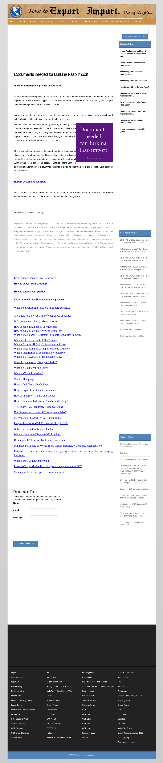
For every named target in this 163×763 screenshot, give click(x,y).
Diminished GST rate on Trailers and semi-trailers (41, 440)
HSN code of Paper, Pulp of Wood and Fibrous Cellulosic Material (133, 496)
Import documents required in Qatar (132, 130)
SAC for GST (52, 719)
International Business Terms (23, 710)
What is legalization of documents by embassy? (39, 352)
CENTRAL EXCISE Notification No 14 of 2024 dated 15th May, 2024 (135, 259)
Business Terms (53, 700)
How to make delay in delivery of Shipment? (38, 330)
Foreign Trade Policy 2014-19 (130, 696)
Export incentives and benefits (94, 682)
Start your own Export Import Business (98, 687)
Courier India (16, 738)
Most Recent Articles (128, 233)
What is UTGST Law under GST (31, 460)
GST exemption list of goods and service (36, 321)
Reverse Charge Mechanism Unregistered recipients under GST (48, 466)
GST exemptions (54, 724)
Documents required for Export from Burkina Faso (133, 112)
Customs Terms (88, 705)
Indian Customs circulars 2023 (130, 733)
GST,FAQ (122, 714)
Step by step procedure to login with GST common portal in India (134, 514)
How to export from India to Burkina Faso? (131, 121)
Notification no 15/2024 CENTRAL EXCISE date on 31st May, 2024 (133, 250)
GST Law (86, 714)
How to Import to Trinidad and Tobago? (35, 395)
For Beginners (88, 673)
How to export (88, 696)
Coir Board (124, 453)
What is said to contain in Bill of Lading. (36, 340)
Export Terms (52, 705)
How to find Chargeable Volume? (32, 384)
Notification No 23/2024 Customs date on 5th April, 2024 (133, 322)
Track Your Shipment (126, 673)
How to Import (88, 691)
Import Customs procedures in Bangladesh (132, 523)
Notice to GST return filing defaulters (34, 429)
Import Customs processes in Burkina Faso (132, 64)
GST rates (61, 21)
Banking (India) (17, 691)
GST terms (86, 728)
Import (23, 21)
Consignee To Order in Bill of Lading (134, 489)
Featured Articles (127, 437)
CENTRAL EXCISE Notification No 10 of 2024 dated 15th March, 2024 (135, 295)
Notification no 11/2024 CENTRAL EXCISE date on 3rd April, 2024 (133, 286)
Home (12, 21)
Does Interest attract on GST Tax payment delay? (40, 412)
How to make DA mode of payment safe (35, 326)
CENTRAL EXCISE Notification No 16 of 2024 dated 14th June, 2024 (135, 241)
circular (85, 738)
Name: (16, 503)
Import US (15, 682)
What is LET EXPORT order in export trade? (38, 356)
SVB (120, 710)
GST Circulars (17, 728)
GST (84, 710)
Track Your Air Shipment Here (131, 330)
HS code (121, 687)
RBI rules (75, 21)
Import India (123, 677)
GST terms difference (20, 733)
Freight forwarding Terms (21, 700)
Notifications (52, 710)
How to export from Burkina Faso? (134, 87)
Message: (18, 517)
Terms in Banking (89, 700)
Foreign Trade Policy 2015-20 (59, 687)
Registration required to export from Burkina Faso (133, 94)
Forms (49, 696)
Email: (16, 510)
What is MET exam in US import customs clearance (42, 348)
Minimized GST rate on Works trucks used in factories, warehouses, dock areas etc (58, 445)
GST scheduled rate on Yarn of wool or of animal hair (134, 445)
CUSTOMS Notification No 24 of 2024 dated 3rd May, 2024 (135, 313)
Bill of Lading (46, 21)
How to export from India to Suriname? (35, 390)
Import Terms (16, 705)
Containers (122, 691)
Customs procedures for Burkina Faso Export (134, 103)
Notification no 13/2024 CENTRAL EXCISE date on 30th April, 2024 (133, 268)
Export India (87, 677)
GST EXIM (51, 728)
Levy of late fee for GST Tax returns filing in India (41, 423)
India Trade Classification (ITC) (59, 691)
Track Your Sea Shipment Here (132, 336)
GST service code (18, 724)
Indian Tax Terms (125, 728)
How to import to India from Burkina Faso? (131, 73)
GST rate (121, 724)
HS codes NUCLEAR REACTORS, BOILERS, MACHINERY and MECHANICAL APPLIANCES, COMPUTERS (133, 470)
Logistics (121, 719)
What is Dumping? (24, 379)
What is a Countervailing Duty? (31, 367)
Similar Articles (126, 44)
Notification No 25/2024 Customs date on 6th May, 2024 (133, 304)
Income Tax (16, 696)
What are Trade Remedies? (28, 373)
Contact (137, 21)
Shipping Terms (124, 700)
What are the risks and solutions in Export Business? (42, 307)
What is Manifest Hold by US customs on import (40, 344)
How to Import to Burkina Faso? (133, 81)
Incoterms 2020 (90, 21)
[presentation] (35, 533)
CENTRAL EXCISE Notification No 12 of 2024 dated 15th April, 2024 (135, 277)
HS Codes (51, 714)
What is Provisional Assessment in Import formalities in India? (47, 334)
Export (33, 21)
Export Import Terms (55, 682)
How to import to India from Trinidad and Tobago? (41, 401)
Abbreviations (17, 677)
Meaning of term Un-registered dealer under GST (40, 472)
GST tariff (86, 724)
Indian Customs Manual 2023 (115, 21)
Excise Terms (123, 705)
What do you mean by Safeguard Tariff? (35, 362)
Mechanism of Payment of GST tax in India (37, 417)
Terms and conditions (126, 742)
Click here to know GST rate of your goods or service (42, 315)
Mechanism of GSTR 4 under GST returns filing (133, 505)
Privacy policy (123, 738)
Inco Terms (51, 677)
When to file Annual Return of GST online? (37, 434)
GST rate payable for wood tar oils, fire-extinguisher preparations (133, 481)
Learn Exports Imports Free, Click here (35, 278)
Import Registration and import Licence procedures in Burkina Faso (133, 53)
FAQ (120, 682)
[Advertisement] (63, 48)
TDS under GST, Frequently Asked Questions (38, 406)
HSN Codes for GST (19, 719)
